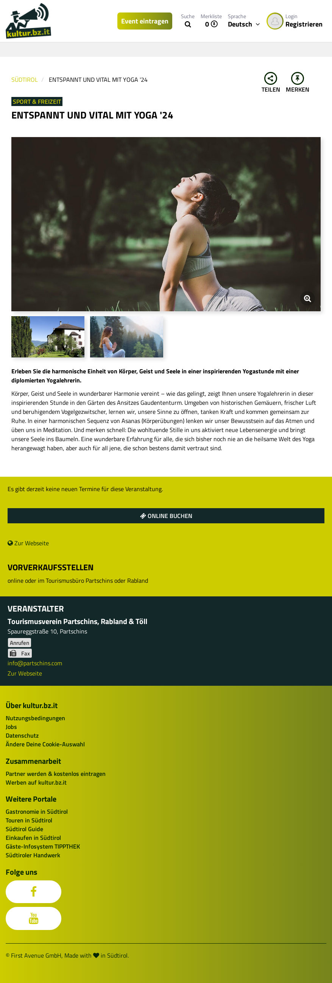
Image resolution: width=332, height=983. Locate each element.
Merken (297, 83)
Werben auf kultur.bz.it (36, 782)
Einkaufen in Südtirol (33, 837)
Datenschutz (22, 735)
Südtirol (24, 79)
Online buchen (166, 515)
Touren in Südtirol (29, 820)
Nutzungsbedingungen (35, 717)
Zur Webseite (28, 543)
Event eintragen (144, 21)
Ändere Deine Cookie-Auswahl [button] (45, 744)
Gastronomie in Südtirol (37, 811)
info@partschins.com (35, 663)
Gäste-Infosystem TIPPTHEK (43, 846)
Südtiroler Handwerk (33, 855)
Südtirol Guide (24, 828)
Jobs (11, 726)
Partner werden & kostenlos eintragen (56, 773)
